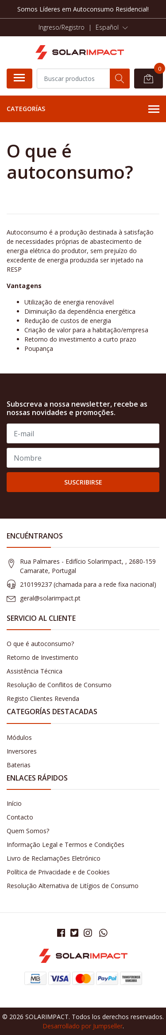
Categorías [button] (83, 109)
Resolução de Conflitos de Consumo (59, 685)
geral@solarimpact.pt (50, 598)
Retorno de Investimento (42, 657)
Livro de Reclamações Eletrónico (53, 858)
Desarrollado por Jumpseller (82, 1026)
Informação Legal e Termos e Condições (65, 844)
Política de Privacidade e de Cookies (58, 872)
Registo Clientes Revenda (43, 698)
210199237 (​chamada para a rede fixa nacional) (88, 584)
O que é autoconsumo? (40, 643)
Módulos (19, 737)
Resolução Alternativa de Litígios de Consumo (73, 885)
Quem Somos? (28, 831)
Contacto (20, 817)
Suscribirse (83, 482)
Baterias (19, 765)
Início (14, 803)
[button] (112, 27)
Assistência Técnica (34, 671)
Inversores (22, 751)
